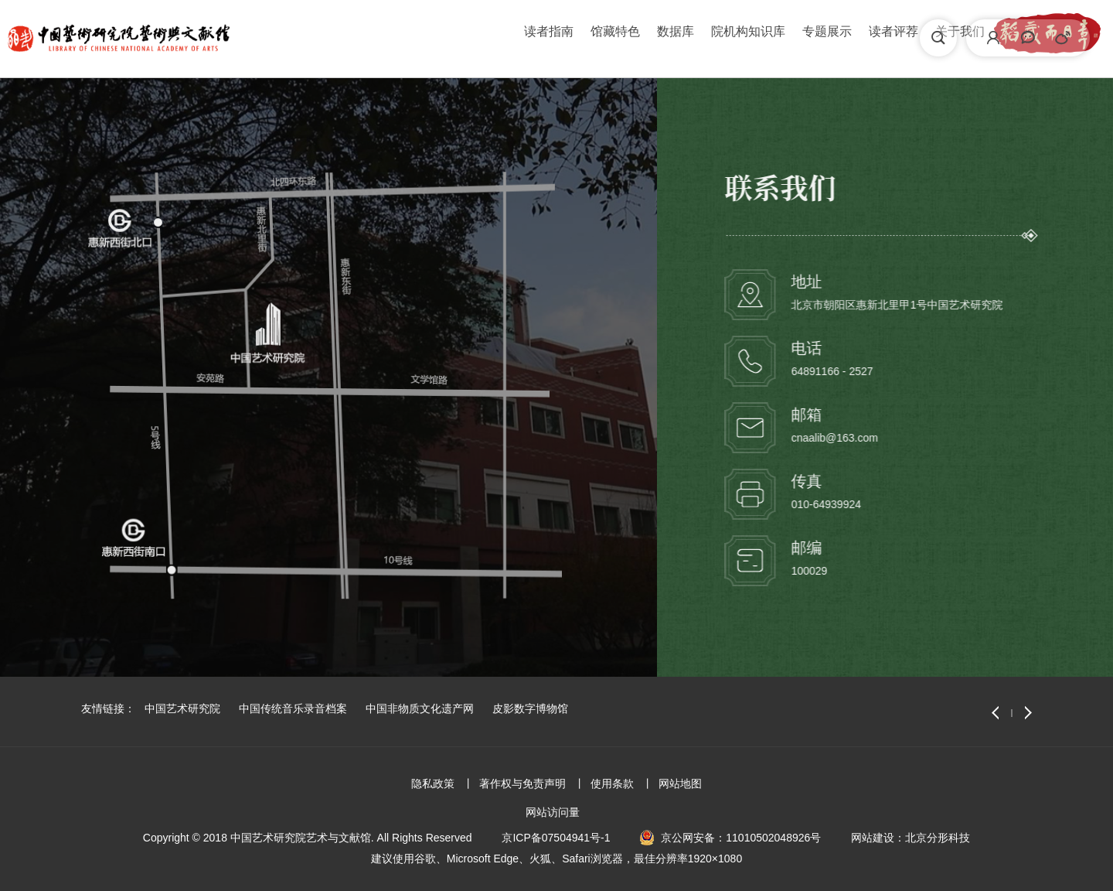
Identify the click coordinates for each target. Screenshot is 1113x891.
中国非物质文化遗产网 (420, 708)
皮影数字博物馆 (530, 708)
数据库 (478, 37)
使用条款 (612, 783)
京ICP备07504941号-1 (556, 837)
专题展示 (630, 37)
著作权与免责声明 (522, 783)
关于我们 (763, 37)
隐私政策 (432, 783)
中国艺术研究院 (182, 708)
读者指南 (351, 37)
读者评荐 (696, 37)
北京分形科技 (937, 837)
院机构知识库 (551, 37)
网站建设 (872, 837)
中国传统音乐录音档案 (293, 708)
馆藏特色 (418, 37)
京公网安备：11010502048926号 (741, 837)
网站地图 (680, 783)
